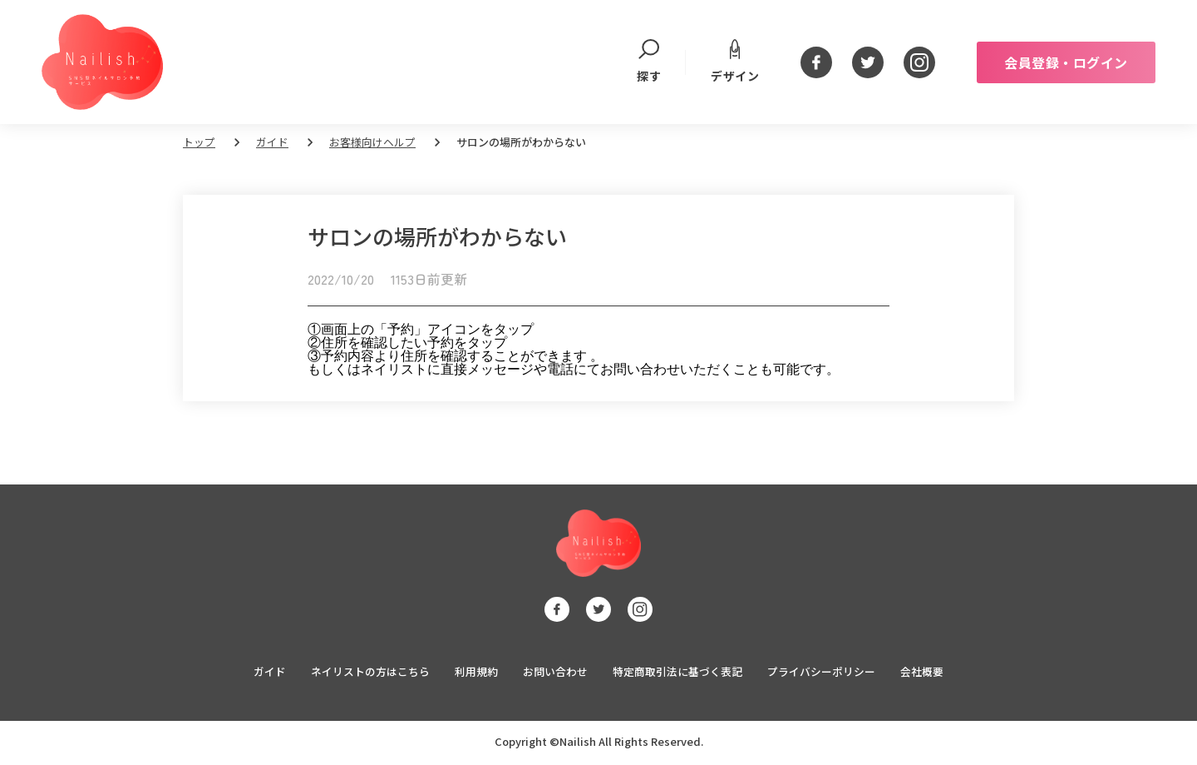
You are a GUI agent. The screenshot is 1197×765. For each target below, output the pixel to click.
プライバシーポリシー (821, 674)
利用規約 (476, 674)
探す (649, 62)
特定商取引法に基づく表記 (677, 674)
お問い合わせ (555, 674)
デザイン (735, 61)
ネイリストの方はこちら (370, 674)
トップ (199, 142)
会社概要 (921, 674)
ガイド (272, 142)
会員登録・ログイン (1066, 62)
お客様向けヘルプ (372, 142)
